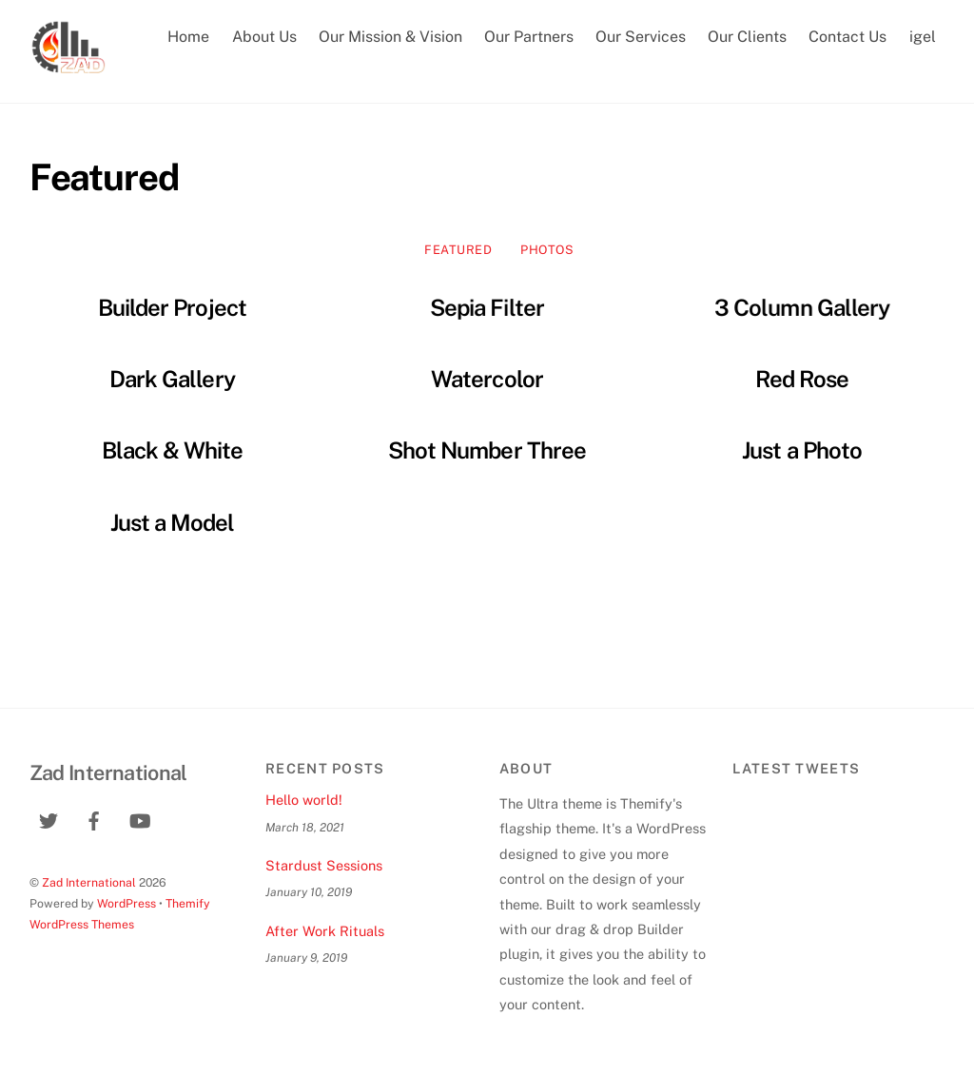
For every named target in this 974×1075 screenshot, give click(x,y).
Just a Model (172, 522)
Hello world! (303, 800)
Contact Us (847, 37)
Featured (458, 250)
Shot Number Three (487, 450)
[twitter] (48, 819)
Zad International (89, 882)
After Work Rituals (324, 931)
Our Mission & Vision (390, 37)
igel (922, 37)
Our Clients (747, 37)
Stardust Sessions (323, 865)
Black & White (173, 450)
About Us (264, 37)
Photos (547, 250)
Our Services (640, 37)
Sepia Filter (486, 307)
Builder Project (172, 307)
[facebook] (94, 819)
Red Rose (801, 378)
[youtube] (140, 819)
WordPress (126, 903)
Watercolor (486, 378)
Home (188, 37)
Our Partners (529, 37)
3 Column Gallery (801, 307)
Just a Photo (801, 450)
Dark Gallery (171, 378)
